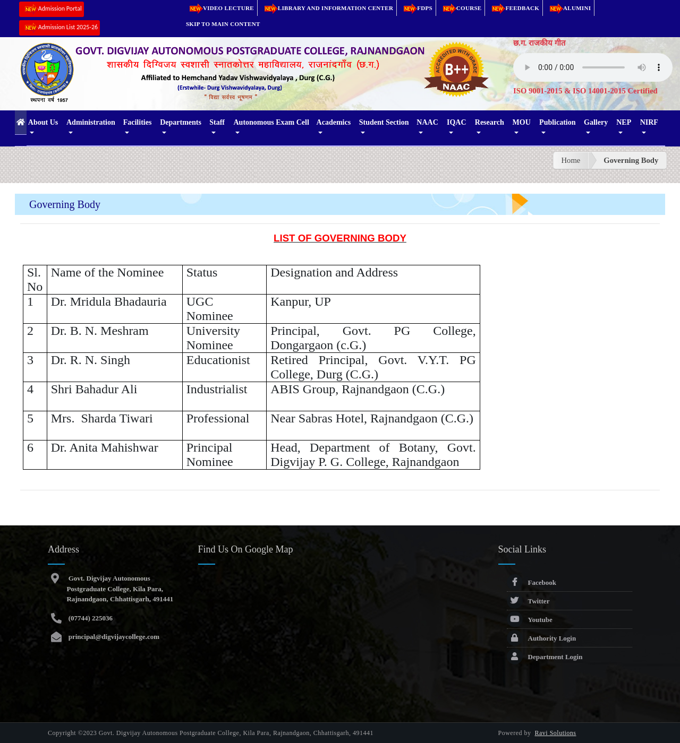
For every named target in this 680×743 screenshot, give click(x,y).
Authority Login (541, 638)
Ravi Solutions (555, 733)
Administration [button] (90, 122)
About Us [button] (43, 122)
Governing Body (631, 160)
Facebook (531, 582)
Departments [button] (180, 122)
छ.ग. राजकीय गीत (539, 43)
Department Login (545, 657)
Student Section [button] (384, 122)
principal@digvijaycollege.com (112, 637)
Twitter (528, 601)
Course (460, 8)
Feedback (513, 8)
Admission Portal (51, 9)
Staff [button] (217, 122)
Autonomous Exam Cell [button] (271, 122)
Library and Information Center (327, 8)
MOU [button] (522, 122)
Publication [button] (557, 122)
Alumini (568, 8)
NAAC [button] (427, 122)
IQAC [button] (456, 122)
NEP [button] (623, 122)
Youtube (529, 620)
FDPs (416, 8)
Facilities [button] (137, 122)
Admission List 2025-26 (59, 27)
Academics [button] (334, 122)
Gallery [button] (596, 122)
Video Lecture (220, 8)
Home (571, 160)
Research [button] (489, 122)
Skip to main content (223, 24)
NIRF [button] (649, 122)
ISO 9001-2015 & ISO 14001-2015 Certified (585, 91)
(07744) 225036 (89, 618)
